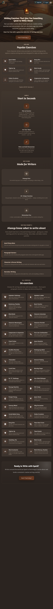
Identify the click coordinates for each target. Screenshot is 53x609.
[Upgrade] (38, 2)
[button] (51, 3)
